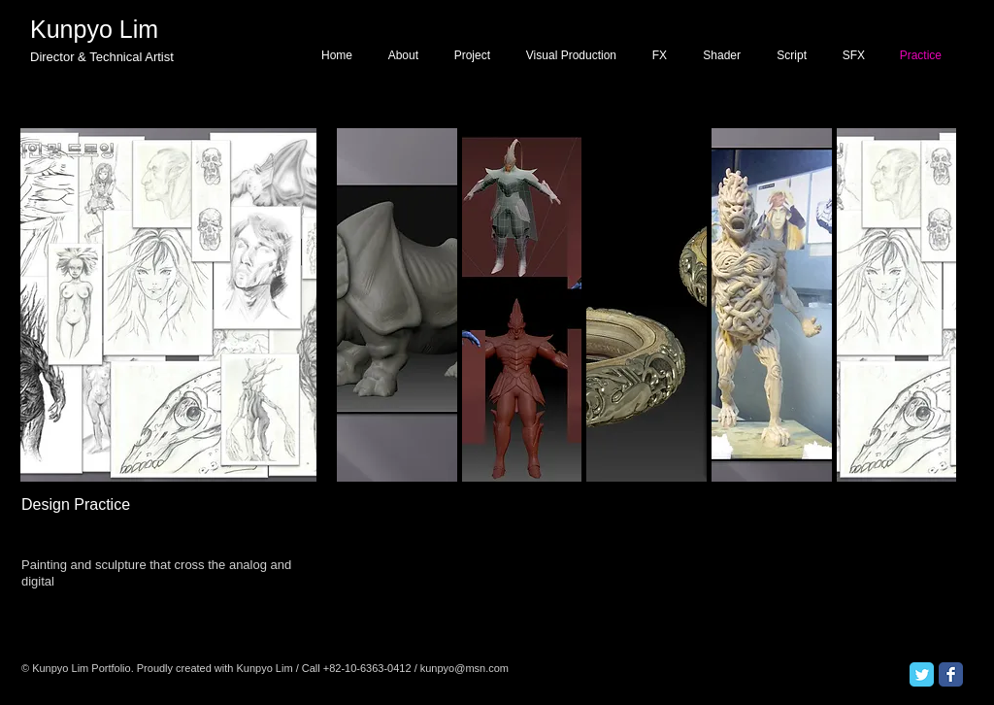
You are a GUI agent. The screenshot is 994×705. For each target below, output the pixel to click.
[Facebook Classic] (951, 674)
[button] (522, 305)
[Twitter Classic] (922, 674)
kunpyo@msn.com (464, 668)
